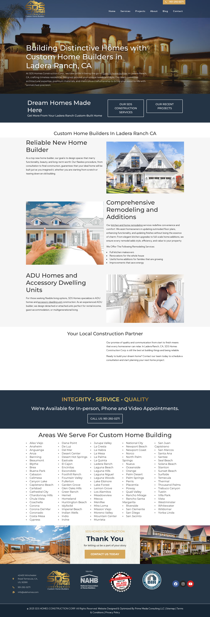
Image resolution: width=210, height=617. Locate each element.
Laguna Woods (104, 477)
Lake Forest (102, 484)
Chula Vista (37, 498)
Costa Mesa (37, 516)
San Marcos (166, 450)
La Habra (100, 450)
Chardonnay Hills (41, 495)
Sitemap (170, 608)
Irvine (65, 519)
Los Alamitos (102, 491)
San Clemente (135, 509)
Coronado (36, 512)
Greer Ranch (70, 491)
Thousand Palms (169, 484)
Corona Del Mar (40, 509)
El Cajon (67, 463)
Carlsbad (36, 488)
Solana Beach (167, 463)
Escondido (69, 470)
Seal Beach (165, 460)
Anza (33, 453)
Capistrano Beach (41, 484)
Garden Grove (71, 484)
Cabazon (36, 474)
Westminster (166, 502)
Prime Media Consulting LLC (149, 608)
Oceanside (133, 467)
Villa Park (164, 495)
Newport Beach (136, 446)
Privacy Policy (112, 612)
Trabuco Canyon (169, 488)
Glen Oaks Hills (72, 488)
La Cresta (100, 446)
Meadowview (103, 495)
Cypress (35, 519)
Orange (131, 470)
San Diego (133, 512)
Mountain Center (105, 516)
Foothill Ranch (71, 474)
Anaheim (36, 446)
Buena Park (37, 470)
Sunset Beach (167, 470)
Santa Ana (165, 453)
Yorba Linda (166, 512)
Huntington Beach (74, 502)
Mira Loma (101, 505)
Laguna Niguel (104, 474)
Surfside (163, 474)
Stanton (163, 467)
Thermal (163, 481)
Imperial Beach (72, 509)
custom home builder (115, 73)
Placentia (132, 484)
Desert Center (71, 453)
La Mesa (99, 453)
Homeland (69, 498)
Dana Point (69, 443)
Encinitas (68, 467)
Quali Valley (133, 491)
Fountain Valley (72, 477)
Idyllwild (67, 505)
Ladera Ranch (103, 463)
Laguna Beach (103, 467)
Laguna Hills (102, 470)
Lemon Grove (103, 488)
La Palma (100, 457)
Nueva (130, 463)
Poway (130, 488)
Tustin (162, 491)
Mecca (98, 498)
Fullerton (68, 481)
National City (134, 443)
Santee (163, 457)
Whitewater (166, 505)
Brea (33, 467)
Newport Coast (136, 450)
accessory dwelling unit (50, 302)
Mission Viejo (102, 509)
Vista (161, 498)
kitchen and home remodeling (127, 225)
